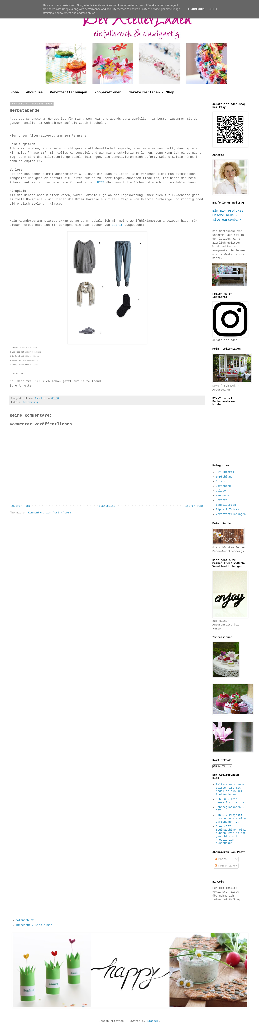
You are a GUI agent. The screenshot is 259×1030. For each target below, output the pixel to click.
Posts (221, 859)
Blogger (153, 1021)
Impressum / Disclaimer (34, 925)
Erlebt (221, 481)
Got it (213, 9)
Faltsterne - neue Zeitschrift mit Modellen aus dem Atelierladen (230, 789)
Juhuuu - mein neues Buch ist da (230, 801)
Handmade (222, 495)
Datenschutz (25, 920)
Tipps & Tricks (227, 509)
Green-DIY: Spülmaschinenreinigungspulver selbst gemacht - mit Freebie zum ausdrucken (231, 835)
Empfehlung (30, 402)
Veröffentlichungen (68, 92)
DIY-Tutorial (226, 472)
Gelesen (221, 490)
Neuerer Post (20, 506)
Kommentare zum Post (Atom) (49, 512)
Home (15, 92)
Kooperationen (107, 92)
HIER (101, 182)
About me (34, 92)
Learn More (196, 9)
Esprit (118, 225)
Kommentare (225, 865)
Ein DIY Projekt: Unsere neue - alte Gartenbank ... (231, 818)
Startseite (107, 506)
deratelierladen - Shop (151, 92)
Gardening (223, 486)
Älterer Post (194, 506)
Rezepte (221, 500)
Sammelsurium (226, 505)
